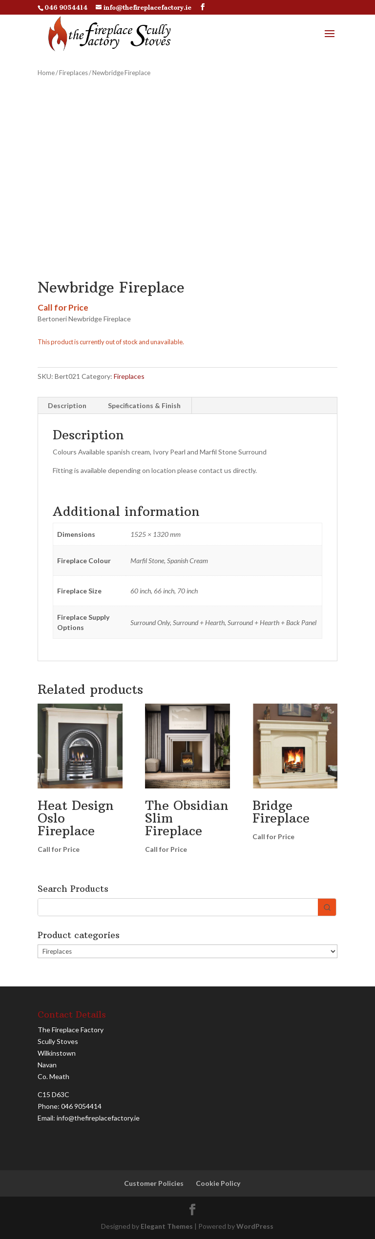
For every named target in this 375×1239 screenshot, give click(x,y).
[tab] (67, 405)
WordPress (254, 1226)
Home (46, 73)
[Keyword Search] (178, 907)
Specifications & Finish (144, 405)
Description (67, 405)
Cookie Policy (218, 1183)
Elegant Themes (167, 1226)
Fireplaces (73, 73)
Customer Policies (154, 1183)
